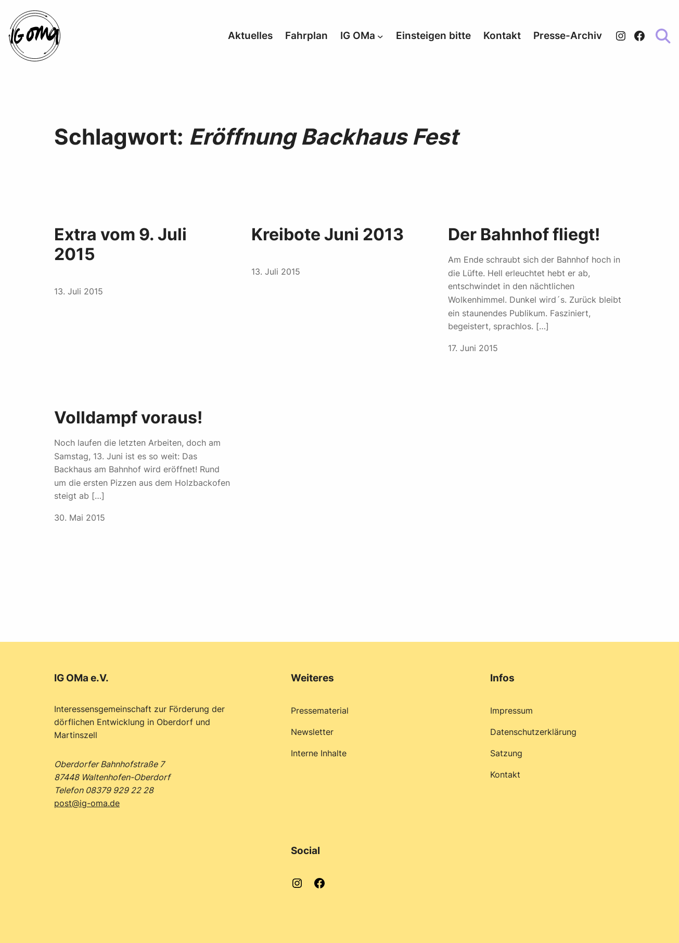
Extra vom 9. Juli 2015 (120, 244)
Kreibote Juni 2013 (327, 234)
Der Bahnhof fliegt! (524, 234)
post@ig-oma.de (87, 803)
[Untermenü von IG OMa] (380, 36)
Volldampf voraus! (128, 418)
